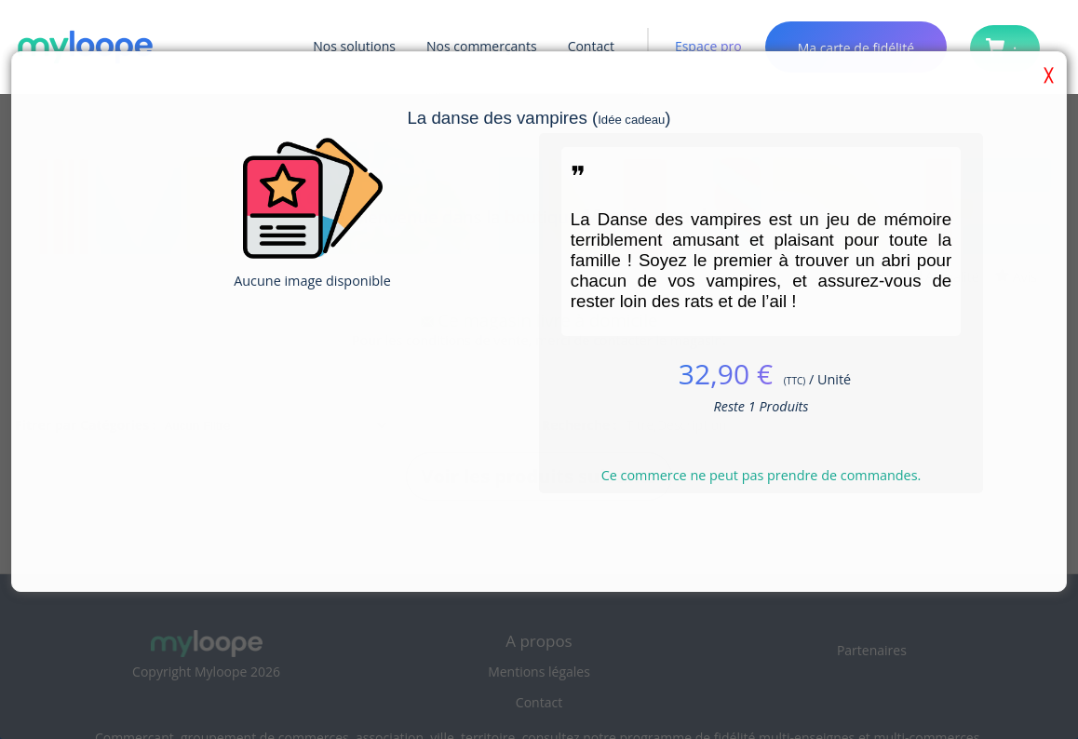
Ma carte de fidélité (856, 48)
